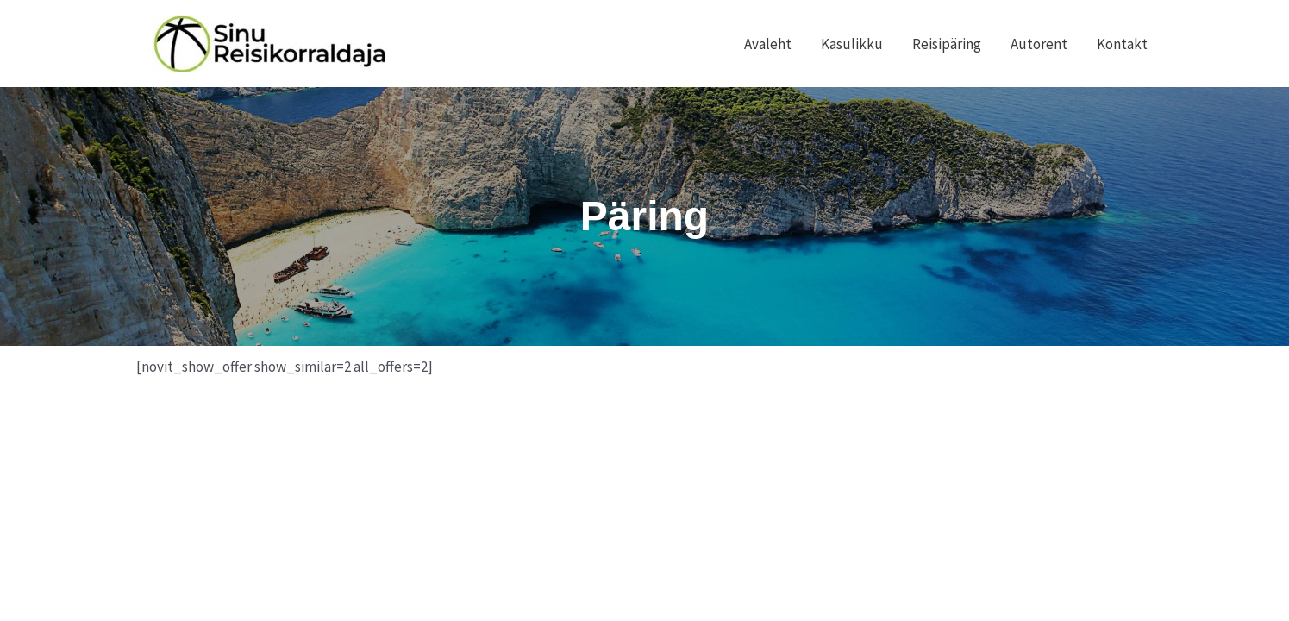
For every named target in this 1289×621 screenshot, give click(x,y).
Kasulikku (852, 43)
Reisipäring (946, 43)
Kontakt (1122, 43)
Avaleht (768, 43)
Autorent (1039, 43)
